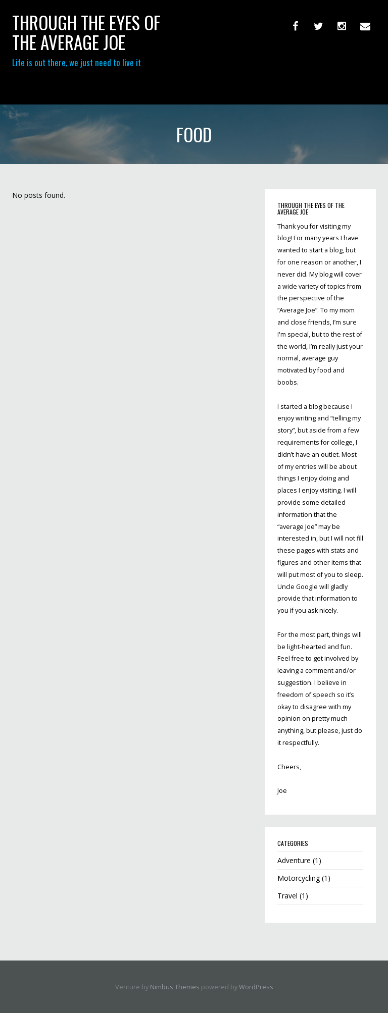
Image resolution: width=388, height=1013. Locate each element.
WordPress (256, 987)
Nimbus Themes (175, 987)
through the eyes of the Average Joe (86, 32)
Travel (287, 895)
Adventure (294, 860)
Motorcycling (298, 878)
